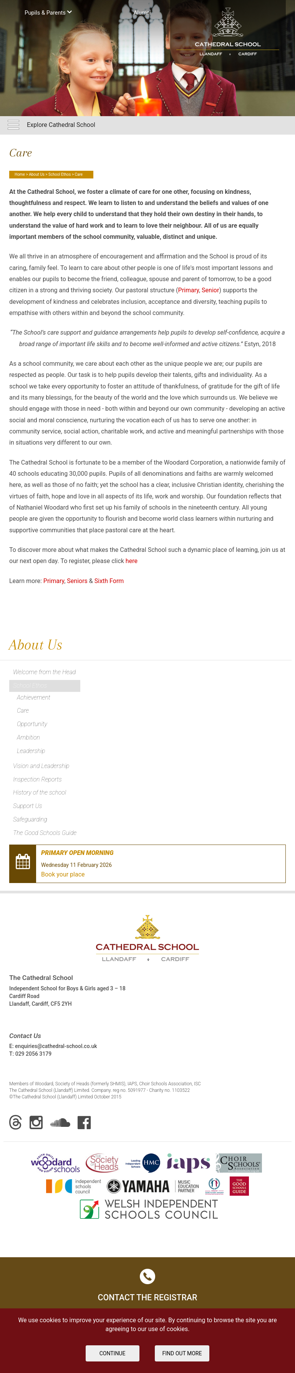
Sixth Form (109, 581)
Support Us (27, 806)
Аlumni (142, 12)
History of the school (39, 792)
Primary (188, 290)
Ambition (28, 737)
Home (20, 174)
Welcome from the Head (44, 672)
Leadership (31, 751)
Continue (112, 1353)
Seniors (77, 581)
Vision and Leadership (41, 766)
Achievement (33, 697)
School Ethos (59, 174)
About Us (37, 174)
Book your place (63, 874)
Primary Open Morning (77, 852)
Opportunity (32, 724)
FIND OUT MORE (182, 1353)
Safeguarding (30, 819)
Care (23, 710)
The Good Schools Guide (44, 832)
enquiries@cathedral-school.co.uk (56, 1046)
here (132, 561)
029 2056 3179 (33, 1054)
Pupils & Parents (48, 12)
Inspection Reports (37, 779)
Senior (210, 290)
